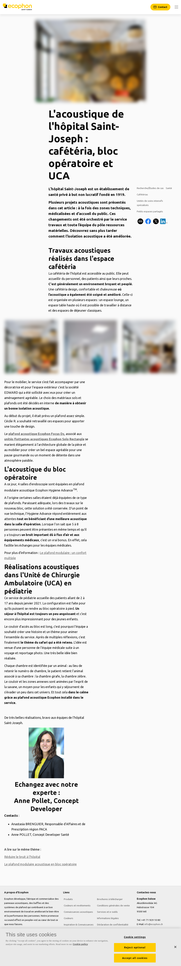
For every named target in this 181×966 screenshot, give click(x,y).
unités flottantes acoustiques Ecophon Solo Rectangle (45, 439)
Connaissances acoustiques (77, 911)
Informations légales (107, 917)
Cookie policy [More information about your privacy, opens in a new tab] (80, 944)
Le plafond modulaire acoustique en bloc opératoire (40, 864)
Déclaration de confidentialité (112, 924)
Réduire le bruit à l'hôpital (22, 856)
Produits (67, 898)
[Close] (175, 947)
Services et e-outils (106, 911)
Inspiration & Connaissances (78, 924)
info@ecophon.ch (153, 924)
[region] (90, 947)
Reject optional (135, 947)
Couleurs (67, 917)
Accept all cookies (134, 958)
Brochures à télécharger (109, 898)
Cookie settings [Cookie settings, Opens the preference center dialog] (135, 937)
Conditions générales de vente (112, 905)
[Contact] (160, 7)
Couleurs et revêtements (76, 905)
